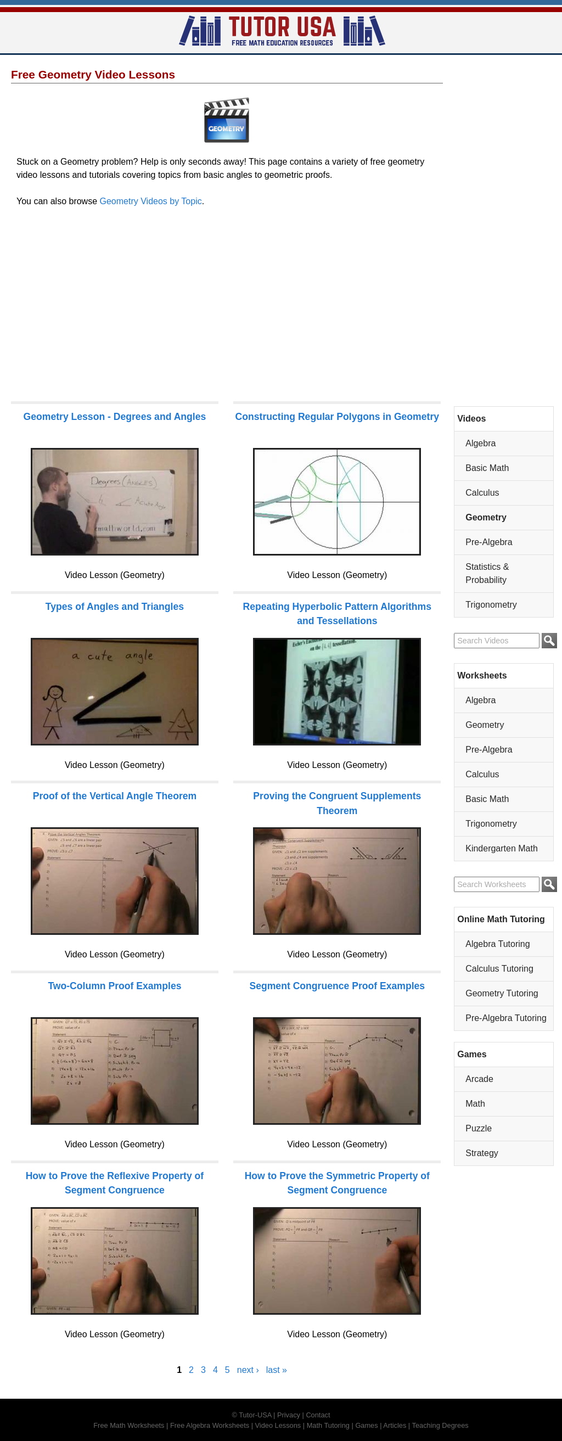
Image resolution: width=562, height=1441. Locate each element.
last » (276, 1370)
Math (475, 1103)
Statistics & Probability (487, 573)
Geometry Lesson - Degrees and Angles (115, 416)
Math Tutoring (328, 1425)
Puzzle (478, 1128)
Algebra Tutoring (497, 944)
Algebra (480, 443)
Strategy (481, 1153)
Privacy (288, 1415)
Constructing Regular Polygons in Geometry (337, 416)
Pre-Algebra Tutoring (506, 1018)
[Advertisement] (227, 309)
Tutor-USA (255, 1415)
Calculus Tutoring (499, 968)
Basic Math (487, 468)
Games (471, 1054)
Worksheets (482, 675)
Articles (394, 1425)
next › (248, 1370)
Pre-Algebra (488, 542)
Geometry (486, 517)
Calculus (482, 492)
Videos (471, 418)
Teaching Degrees (440, 1425)
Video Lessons (278, 1425)
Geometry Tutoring (501, 993)
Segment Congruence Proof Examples (337, 985)
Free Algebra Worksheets (209, 1425)
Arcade (479, 1079)
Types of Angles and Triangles (115, 606)
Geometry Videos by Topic (151, 201)
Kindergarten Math (501, 848)
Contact (318, 1415)
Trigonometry (491, 604)
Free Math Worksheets (128, 1425)
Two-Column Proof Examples (114, 985)
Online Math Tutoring (501, 919)
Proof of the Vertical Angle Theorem (115, 795)
